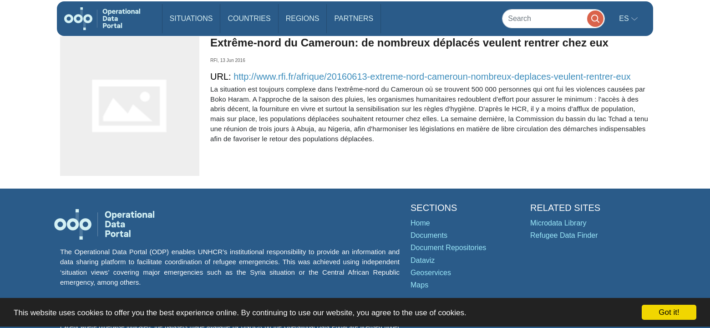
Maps (419, 285)
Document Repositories (448, 247)
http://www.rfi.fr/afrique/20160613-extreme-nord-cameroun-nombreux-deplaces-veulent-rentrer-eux (432, 77)
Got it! (669, 312)
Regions (303, 18)
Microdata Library (558, 223)
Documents (429, 235)
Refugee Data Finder (564, 235)
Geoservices (431, 273)
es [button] (625, 18)
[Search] (553, 18)
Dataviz (423, 260)
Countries (249, 18)
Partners (353, 18)
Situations (191, 18)
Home (420, 223)
